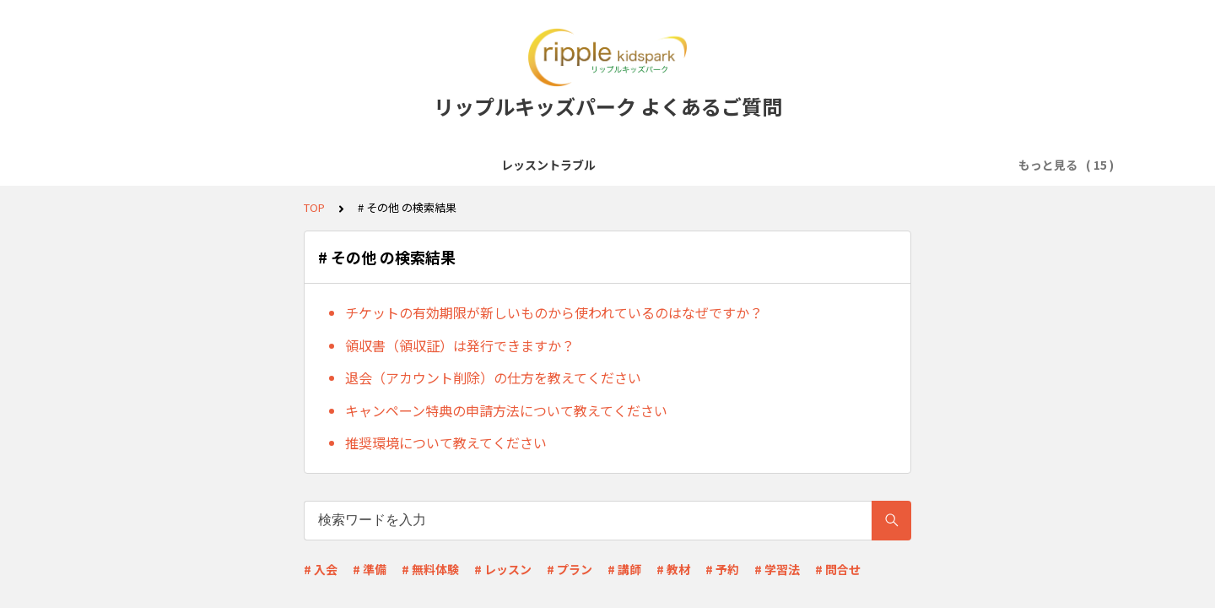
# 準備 (369, 569)
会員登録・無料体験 (594, 164)
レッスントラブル (178, 164)
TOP (314, 207)
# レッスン (503, 569)
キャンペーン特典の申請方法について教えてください (506, 410)
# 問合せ (838, 569)
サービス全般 (284, 164)
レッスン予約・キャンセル (742, 164)
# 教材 (673, 569)
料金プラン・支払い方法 (901, 164)
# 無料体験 (430, 569)
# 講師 (624, 569)
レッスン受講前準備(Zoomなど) (430, 164)
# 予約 (722, 569)
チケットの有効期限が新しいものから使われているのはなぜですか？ (554, 312)
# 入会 (321, 569)
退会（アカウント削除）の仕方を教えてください (493, 377)
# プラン (569, 569)
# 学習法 (777, 569)
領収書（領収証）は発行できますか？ (460, 345)
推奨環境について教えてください (446, 442)
